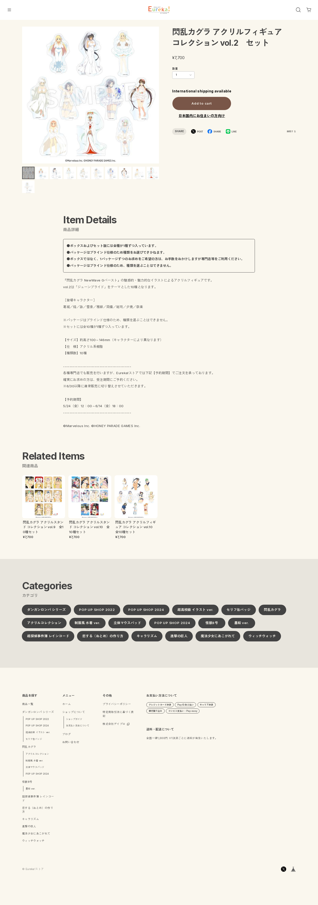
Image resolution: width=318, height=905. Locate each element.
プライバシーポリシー (117, 706)
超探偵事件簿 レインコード (48, 638)
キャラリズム (147, 638)
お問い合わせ (70, 745)
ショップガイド (74, 721)
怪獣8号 (211, 625)
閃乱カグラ (272, 612)
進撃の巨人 (179, 638)
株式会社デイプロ (114, 726)
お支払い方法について (77, 728)
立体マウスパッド (127, 625)
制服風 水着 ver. (87, 625)
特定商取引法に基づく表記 (118, 716)
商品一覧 (28, 706)
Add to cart (202, 103)
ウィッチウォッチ (262, 638)
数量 (175, 68)
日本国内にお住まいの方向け (202, 116)
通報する (291, 131)
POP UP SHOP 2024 (146, 612)
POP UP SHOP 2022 (97, 612)
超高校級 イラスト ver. (195, 612)
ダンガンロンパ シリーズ (46, 612)
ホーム (66, 706)
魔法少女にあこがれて (218, 638)
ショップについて (73, 714)
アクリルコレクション (44, 625)
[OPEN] (298, 9)
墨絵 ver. (241, 625)
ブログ (66, 737)
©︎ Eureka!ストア (33, 871)
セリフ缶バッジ (239, 612)
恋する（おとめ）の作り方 (102, 638)
